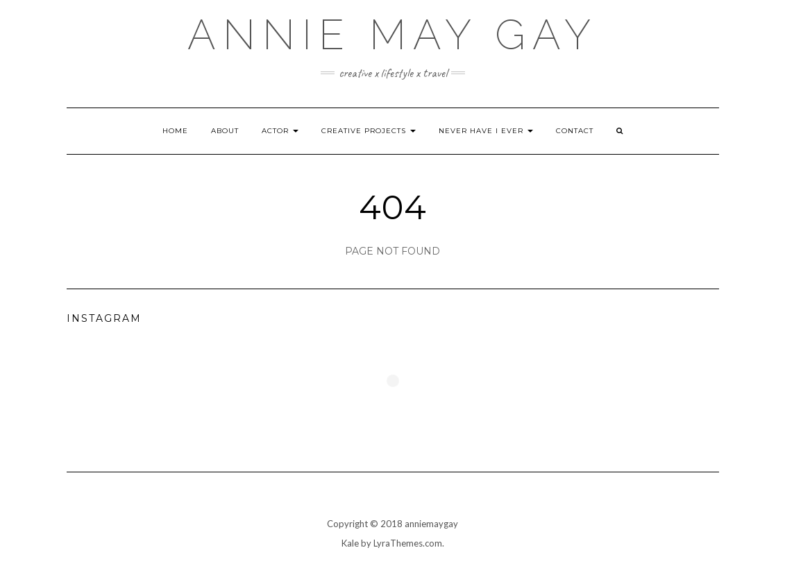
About (225, 130)
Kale (350, 543)
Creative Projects (368, 130)
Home (175, 130)
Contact (574, 130)
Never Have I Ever (486, 130)
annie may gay (392, 34)
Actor (280, 130)
